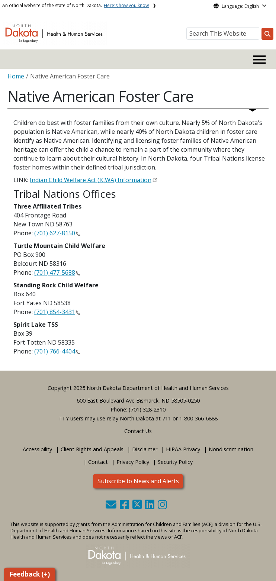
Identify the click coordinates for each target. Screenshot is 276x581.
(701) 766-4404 (54, 351)
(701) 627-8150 (54, 233)
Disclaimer (144, 449)
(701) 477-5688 (54, 272)
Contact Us (138, 431)
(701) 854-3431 (54, 312)
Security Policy (175, 461)
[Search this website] (267, 34)
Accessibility (37, 449)
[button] (112, 506)
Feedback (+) (29, 574)
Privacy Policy (132, 461)
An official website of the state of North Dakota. (75, 5)
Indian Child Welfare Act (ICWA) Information (90, 180)
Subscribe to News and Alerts (138, 481)
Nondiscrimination (231, 449)
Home (15, 76)
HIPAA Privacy (183, 449)
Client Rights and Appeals (92, 449)
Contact (98, 461)
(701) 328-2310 (147, 409)
